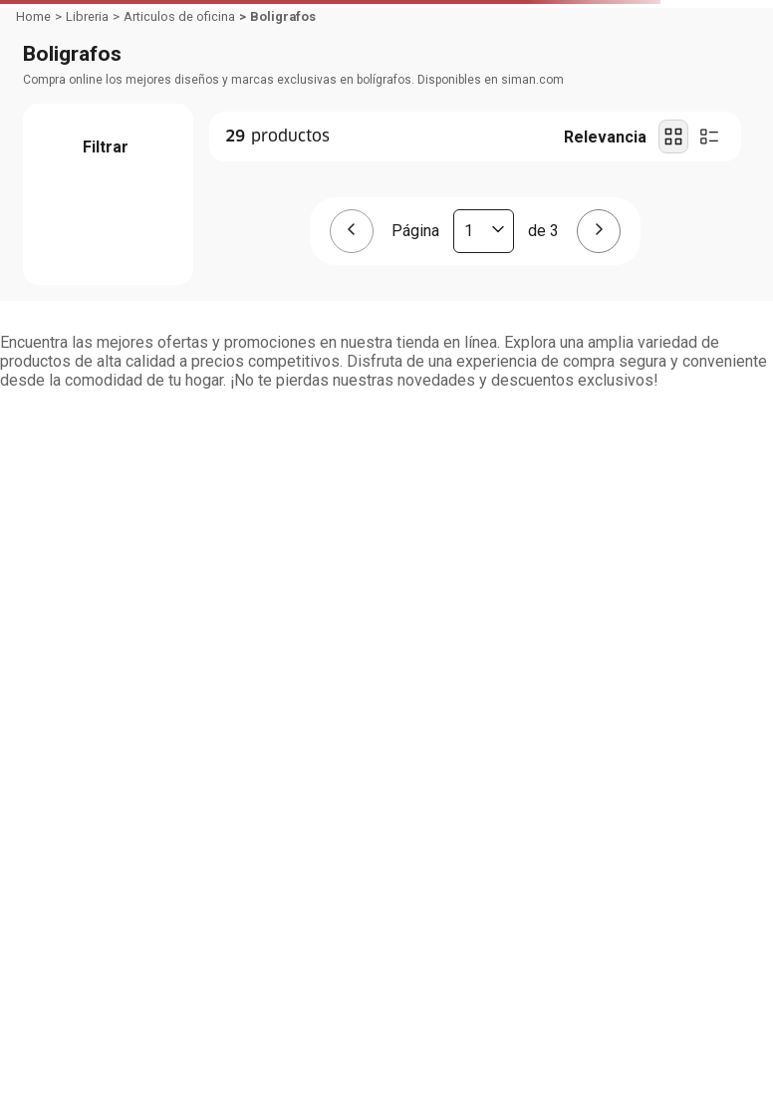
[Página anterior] (352, 231)
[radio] (673, 136)
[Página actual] (483, 231)
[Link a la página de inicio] (33, 17)
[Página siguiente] (599, 231)
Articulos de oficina (179, 16)
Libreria (87, 16)
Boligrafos (283, 16)
